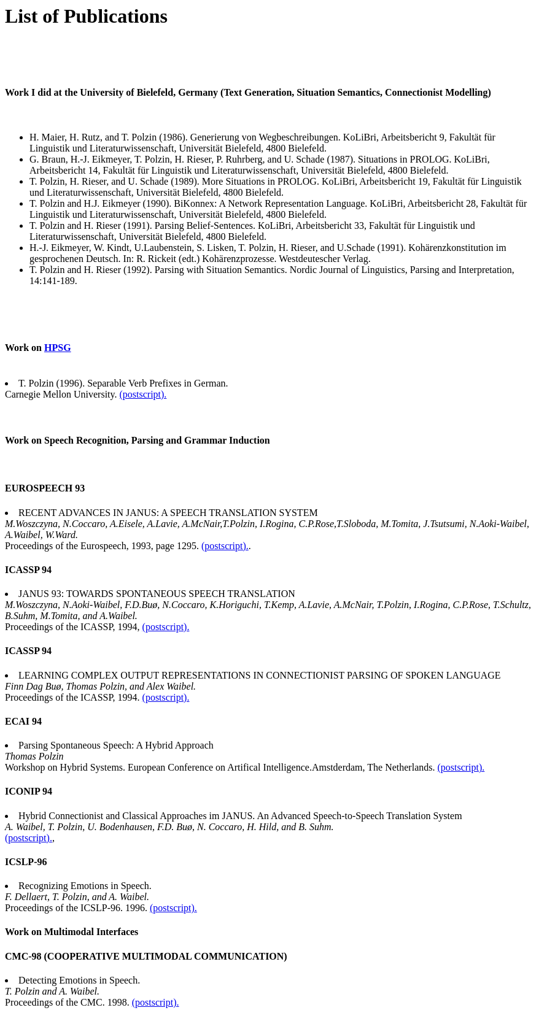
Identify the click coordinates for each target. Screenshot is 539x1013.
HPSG (57, 347)
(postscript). (142, 394)
